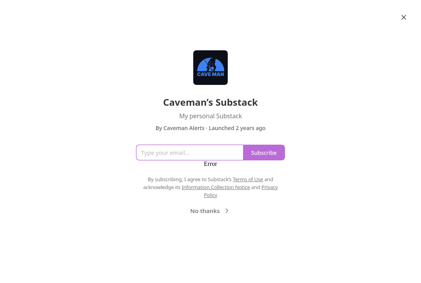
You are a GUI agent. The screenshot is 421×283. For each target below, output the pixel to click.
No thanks (210, 211)
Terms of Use (248, 179)
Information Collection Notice (215, 187)
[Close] (404, 17)
